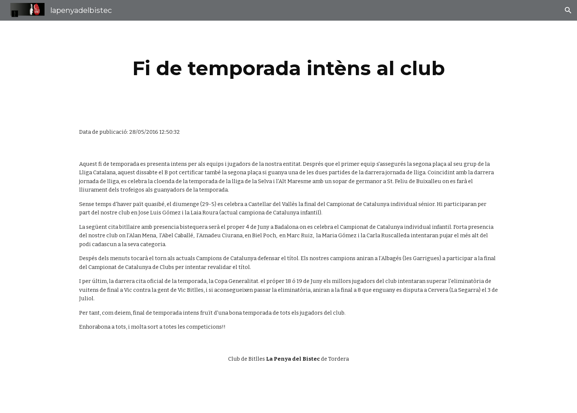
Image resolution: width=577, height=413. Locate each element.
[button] (568, 10)
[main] (288, 68)
